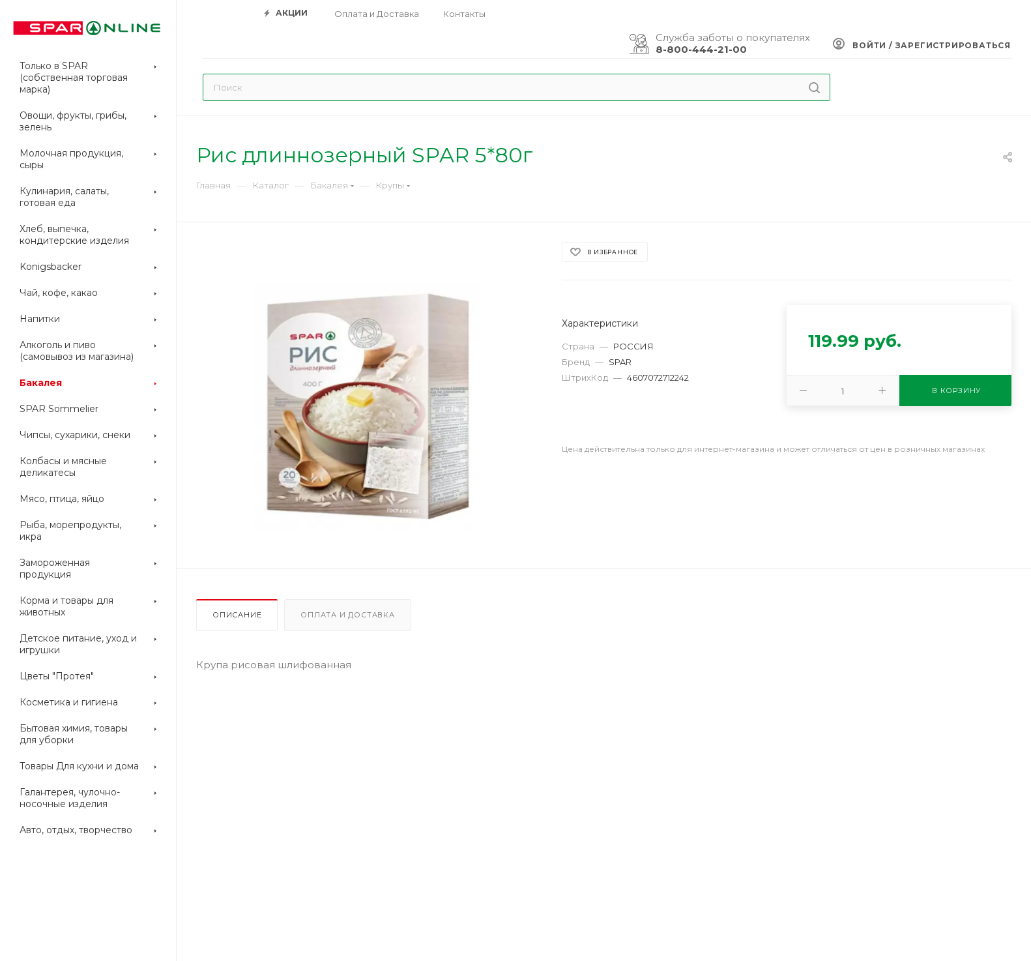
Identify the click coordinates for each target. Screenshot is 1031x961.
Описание (236, 614)
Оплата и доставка (347, 614)
